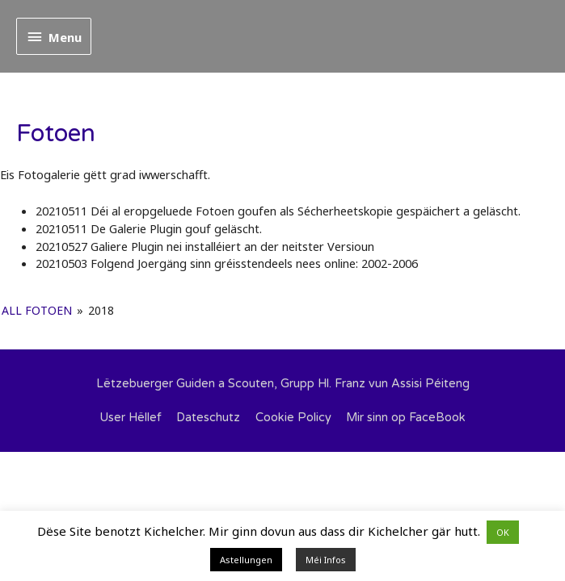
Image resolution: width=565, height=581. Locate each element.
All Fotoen (37, 310)
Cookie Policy (293, 417)
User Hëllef (130, 417)
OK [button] (502, 532)
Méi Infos (326, 560)
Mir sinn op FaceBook (406, 417)
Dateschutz (208, 417)
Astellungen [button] (246, 560)
